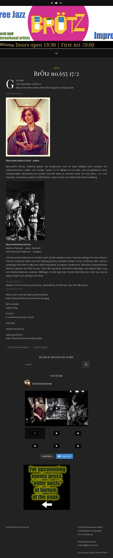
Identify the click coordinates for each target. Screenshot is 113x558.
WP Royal (24, 527)
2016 (56, 68)
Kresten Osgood (41, 347)
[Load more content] (47, 456)
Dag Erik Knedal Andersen (18, 347)
